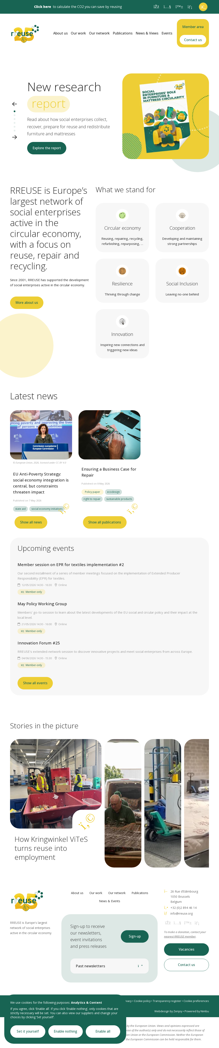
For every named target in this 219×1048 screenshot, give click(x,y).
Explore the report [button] (47, 148)
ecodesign (113, 492)
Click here (42, 6)
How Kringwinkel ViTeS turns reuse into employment (51, 848)
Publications (123, 33)
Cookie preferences (196, 1001)
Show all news (31, 522)
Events (166, 33)
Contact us (193, 39)
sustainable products (119, 499)
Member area (193, 26)
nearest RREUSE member (180, 936)
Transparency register (167, 1001)
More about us (27, 302)
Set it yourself (28, 1031)
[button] (14, 104)
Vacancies (186, 949)
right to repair (92, 499)
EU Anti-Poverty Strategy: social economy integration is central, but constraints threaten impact (41, 483)
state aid (20, 509)
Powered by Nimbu (197, 1011)
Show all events (35, 683)
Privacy (127, 1001)
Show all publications (104, 522)
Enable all (103, 1031)
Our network (99, 33)
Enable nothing (65, 1031)
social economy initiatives (46, 509)
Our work (78, 33)
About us (60, 33)
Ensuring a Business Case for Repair (108, 472)
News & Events (109, 901)
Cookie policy (142, 1001)
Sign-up (135, 936)
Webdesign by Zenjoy (168, 1011)
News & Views (147, 33)
